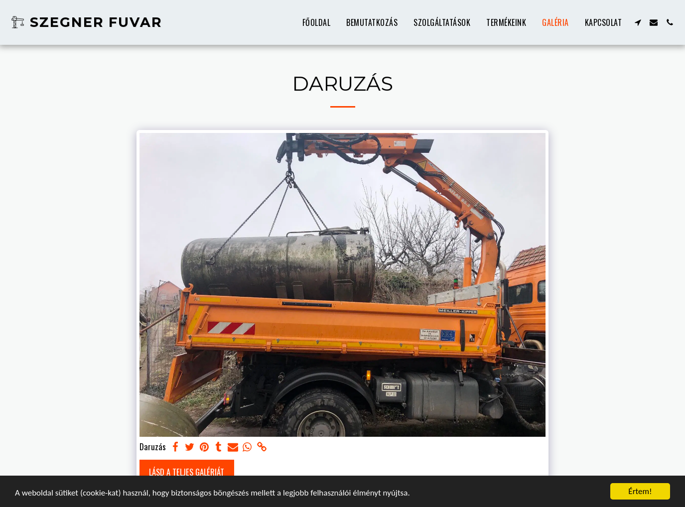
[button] (637, 22)
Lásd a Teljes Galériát (186, 472)
